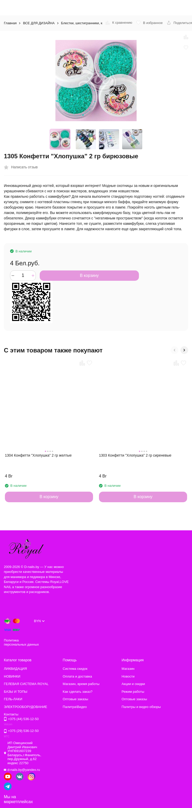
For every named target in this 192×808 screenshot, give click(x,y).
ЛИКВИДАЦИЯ (15, 669)
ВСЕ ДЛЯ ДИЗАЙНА (38, 23)
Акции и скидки (133, 684)
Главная (10, 23)
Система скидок (75, 669)
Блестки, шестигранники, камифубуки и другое (97, 23)
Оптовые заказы (75, 699)
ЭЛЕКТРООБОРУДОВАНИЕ (25, 707)
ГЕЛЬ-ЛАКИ (13, 699)
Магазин (128, 669)
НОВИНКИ (12, 676)
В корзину (89, 275)
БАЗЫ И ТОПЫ (15, 692)
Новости (128, 676)
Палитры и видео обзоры (141, 707)
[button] (174, 350)
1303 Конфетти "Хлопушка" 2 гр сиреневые (135, 455)
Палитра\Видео (75, 707)
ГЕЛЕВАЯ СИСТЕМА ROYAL (26, 684)
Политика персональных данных (21, 642)
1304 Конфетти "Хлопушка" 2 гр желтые (38, 455)
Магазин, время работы (81, 684)
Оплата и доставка (77, 676)
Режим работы (133, 692)
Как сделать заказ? (77, 692)
